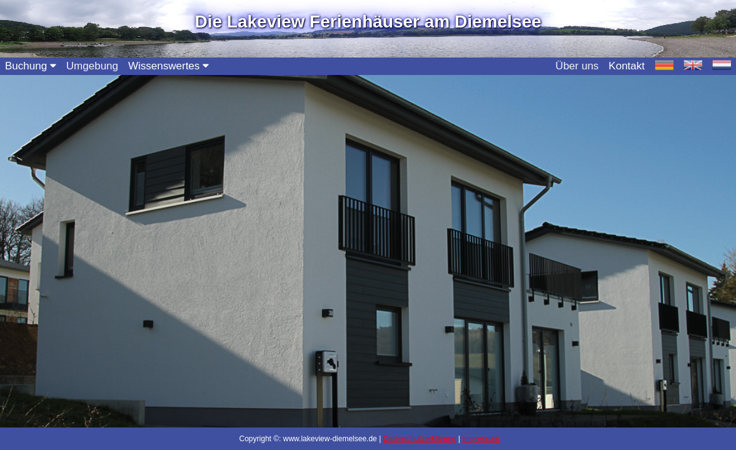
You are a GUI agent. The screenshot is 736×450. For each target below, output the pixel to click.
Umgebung (92, 66)
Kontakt (626, 66)
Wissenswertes (168, 66)
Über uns (576, 66)
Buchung (30, 66)
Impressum (480, 438)
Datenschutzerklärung (419, 438)
